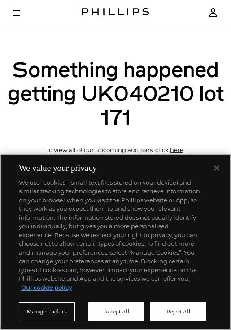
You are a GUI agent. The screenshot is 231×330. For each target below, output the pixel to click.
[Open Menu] (22, 13)
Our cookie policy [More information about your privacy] (46, 287)
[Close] (217, 168)
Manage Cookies (46, 311)
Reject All (178, 311)
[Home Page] (115, 12)
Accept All (116, 311)
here (176, 150)
